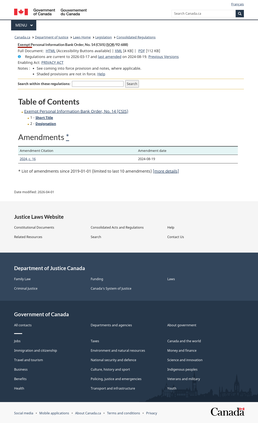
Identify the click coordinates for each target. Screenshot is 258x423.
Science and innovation (185, 360)
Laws (171, 279)
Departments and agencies (111, 325)
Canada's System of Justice (111, 288)
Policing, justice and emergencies (116, 379)
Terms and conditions (123, 413)
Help (101, 74)
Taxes (95, 341)
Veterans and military (183, 379)
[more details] (166, 171)
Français (237, 4)
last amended (109, 56)
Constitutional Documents (34, 227)
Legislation (103, 37)
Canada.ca (22, 37)
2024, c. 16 (28, 159)
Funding (97, 279)
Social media (23, 413)
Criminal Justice (25, 288)
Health (19, 388)
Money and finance (182, 350)
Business (21, 369)
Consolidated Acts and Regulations (117, 227)
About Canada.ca (88, 413)
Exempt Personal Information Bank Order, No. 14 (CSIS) (76, 111)
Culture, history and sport (110, 369)
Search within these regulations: (44, 84)
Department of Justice (51, 37)
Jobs (17, 341)
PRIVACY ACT (52, 62)
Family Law (22, 279)
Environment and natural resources (118, 350)
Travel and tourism (28, 360)
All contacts (23, 325)
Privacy (151, 413)
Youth (171, 388)
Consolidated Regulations (136, 37)
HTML (50, 50)
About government (181, 325)
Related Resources (28, 237)
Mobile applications (54, 413)
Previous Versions (163, 56)
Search (96, 237)
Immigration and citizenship (35, 350)
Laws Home (82, 37)
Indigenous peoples (182, 369)
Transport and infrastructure (113, 388)
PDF (141, 50)
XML (118, 50)
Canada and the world (184, 341)
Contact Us (175, 237)
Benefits (20, 379)
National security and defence (113, 360)
